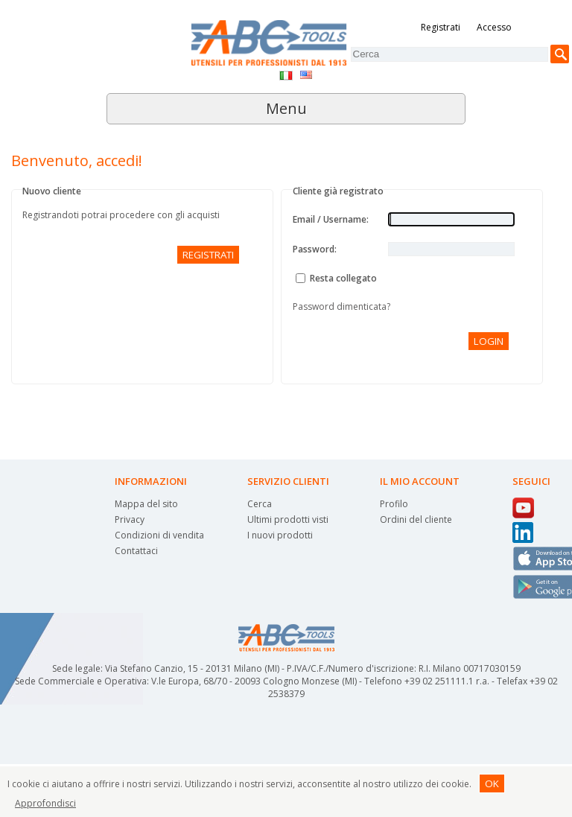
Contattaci (136, 550)
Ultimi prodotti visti (287, 519)
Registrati (440, 27)
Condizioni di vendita (159, 535)
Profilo (394, 503)
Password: (315, 249)
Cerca (259, 503)
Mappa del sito (146, 503)
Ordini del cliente (416, 519)
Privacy (129, 519)
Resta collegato (343, 278)
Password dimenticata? (341, 306)
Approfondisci (45, 803)
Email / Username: (331, 219)
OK (492, 783)
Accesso (494, 27)
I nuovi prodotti (280, 535)
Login (488, 341)
